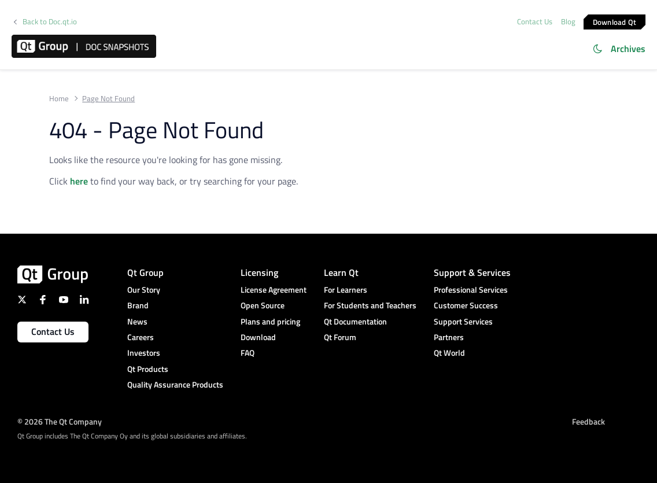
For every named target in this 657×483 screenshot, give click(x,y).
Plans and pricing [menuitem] (270, 321)
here (79, 181)
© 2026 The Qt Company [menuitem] (59, 421)
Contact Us (534, 21)
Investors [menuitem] (143, 352)
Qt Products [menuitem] (147, 369)
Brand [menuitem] (138, 305)
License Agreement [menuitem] (274, 289)
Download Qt (615, 21)
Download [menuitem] (258, 337)
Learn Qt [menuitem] (341, 272)
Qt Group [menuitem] (145, 272)
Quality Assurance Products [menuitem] (175, 384)
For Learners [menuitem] (345, 289)
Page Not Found (108, 98)
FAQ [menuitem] (247, 352)
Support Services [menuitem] (463, 321)
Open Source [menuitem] (263, 305)
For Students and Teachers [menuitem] (370, 305)
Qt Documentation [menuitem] (355, 321)
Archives (628, 49)
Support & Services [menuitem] (472, 272)
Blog (568, 21)
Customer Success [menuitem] (466, 305)
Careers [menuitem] (140, 337)
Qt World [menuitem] (449, 352)
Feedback (588, 421)
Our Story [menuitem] (143, 289)
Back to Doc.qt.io (50, 21)
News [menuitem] (137, 321)
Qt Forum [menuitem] (340, 337)
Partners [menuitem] (449, 337)
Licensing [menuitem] (259, 272)
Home (59, 98)
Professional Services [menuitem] (471, 289)
